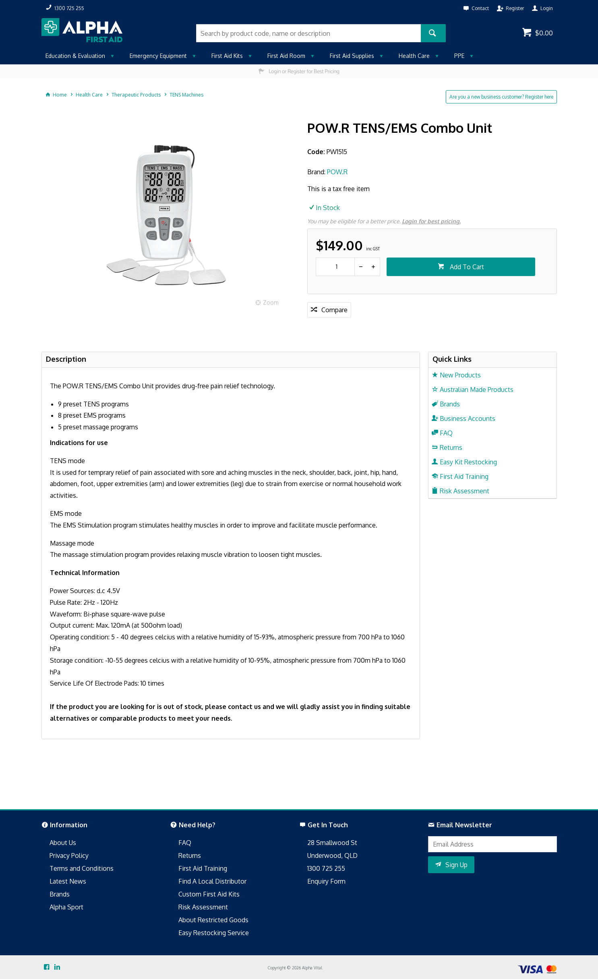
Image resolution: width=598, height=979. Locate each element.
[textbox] (308, 33)
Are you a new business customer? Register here (501, 97)
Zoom (271, 302)
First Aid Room (286, 55)
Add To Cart (466, 267)
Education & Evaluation (75, 55)
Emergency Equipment (158, 55)
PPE (459, 55)
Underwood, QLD (332, 855)
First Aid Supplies (352, 55)
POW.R (337, 172)
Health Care (414, 55)
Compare (334, 310)
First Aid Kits (227, 55)
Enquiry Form (326, 881)
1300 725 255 (326, 868)
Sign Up (456, 865)
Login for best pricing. (431, 221)
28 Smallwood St (332, 843)
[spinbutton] (335, 267)
